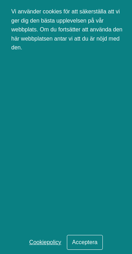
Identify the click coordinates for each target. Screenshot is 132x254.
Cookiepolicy (45, 242)
